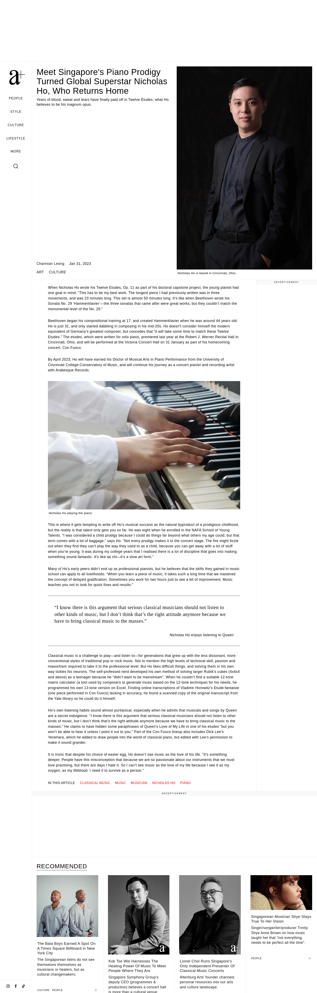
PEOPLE (16, 98)
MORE (16, 151)
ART (40, 272)
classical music (95, 783)
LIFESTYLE (15, 138)
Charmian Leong (50, 264)
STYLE (15, 111)
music (120, 783)
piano (185, 783)
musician (139, 783)
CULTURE (16, 125)
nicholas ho (163, 783)
